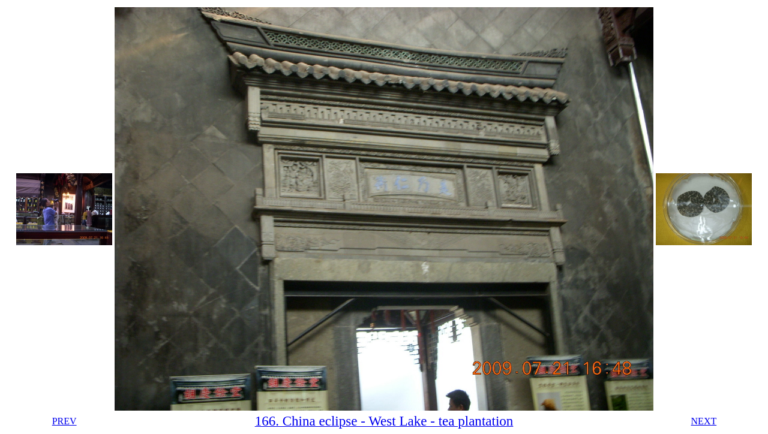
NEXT (704, 421)
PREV (64, 421)
